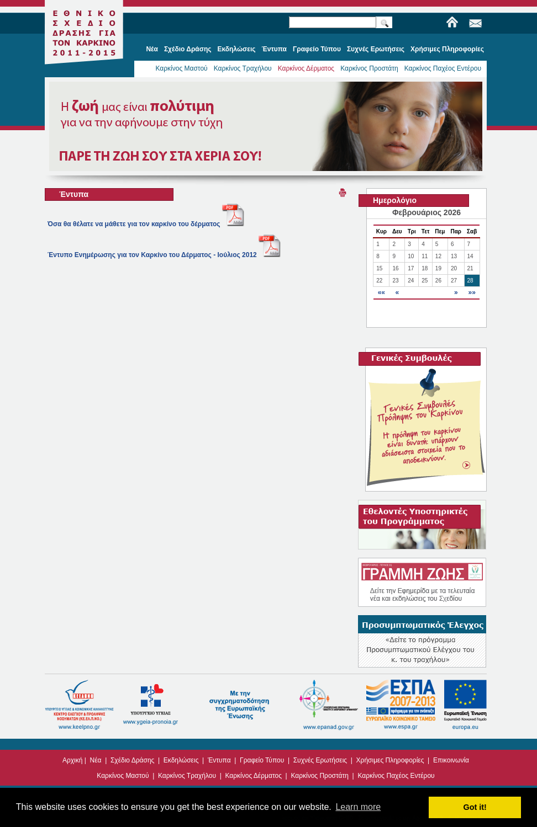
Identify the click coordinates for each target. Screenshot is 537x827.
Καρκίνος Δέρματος (306, 68)
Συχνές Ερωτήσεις (320, 760)
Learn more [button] (358, 807)
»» (471, 292)
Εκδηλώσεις (181, 760)
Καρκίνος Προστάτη (369, 68)
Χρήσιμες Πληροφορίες (390, 760)
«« (381, 292)
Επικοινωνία (451, 760)
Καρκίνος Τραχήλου (243, 68)
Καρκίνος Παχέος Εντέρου (442, 68)
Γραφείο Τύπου (262, 760)
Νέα (96, 760)
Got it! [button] (475, 807)
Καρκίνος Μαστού (181, 68)
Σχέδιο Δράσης (132, 760)
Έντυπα (219, 760)
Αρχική (72, 760)
